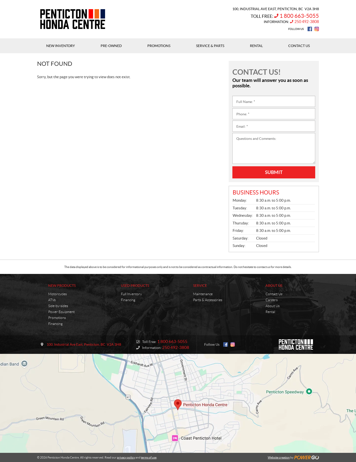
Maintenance (203, 294)
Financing (55, 324)
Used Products (135, 286)
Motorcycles (57, 294)
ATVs (52, 300)
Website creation (279, 457)
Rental (270, 312)
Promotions (57, 318)
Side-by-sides (58, 306)
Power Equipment (61, 312)
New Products (62, 286)
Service (200, 286)
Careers (272, 300)
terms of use (148, 457)
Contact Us (274, 294)
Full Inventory (131, 294)
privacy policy (126, 457)
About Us (274, 286)
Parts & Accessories (207, 300)
